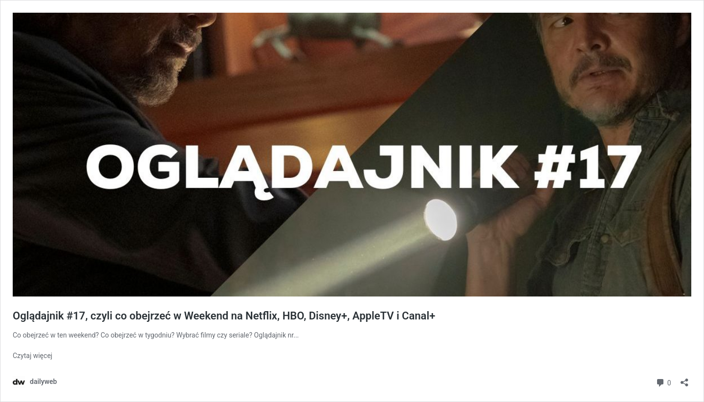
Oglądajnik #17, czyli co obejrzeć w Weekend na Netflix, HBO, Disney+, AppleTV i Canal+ (224, 316)
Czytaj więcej (32, 356)
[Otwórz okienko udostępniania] (684, 379)
